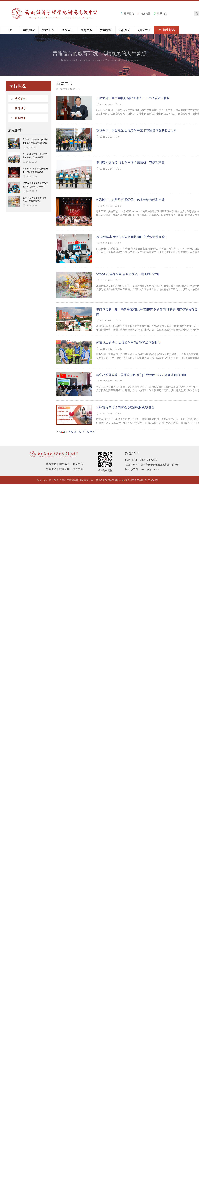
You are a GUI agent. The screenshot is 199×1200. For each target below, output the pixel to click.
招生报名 (169, 30)
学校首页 (51, 464)
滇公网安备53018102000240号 (141, 480)
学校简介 (20, 98)
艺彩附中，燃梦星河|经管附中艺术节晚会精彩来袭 (130, 199)
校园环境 (64, 469)
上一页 (77, 431)
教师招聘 (129, 13)
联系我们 (162, 13)
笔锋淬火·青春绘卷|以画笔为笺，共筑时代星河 (127, 274)
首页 (10, 30)
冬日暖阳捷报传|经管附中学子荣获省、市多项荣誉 (130, 162)
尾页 (92, 431)
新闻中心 (125, 30)
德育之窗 (87, 30)
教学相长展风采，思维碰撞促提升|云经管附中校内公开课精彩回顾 (141, 375)
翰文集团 (145, 13)
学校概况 (29, 30)
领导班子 (20, 108)
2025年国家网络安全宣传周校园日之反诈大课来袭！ (131, 237)
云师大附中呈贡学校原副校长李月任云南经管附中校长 (133, 98)
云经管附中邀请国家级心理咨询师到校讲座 (125, 407)
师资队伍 (67, 30)
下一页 (85, 431)
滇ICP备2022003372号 (108, 480)
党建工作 (48, 30)
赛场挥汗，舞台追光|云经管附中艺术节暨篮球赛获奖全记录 (136, 130)
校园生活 (144, 30)
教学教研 (106, 30)
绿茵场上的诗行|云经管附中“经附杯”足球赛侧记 (128, 342)
